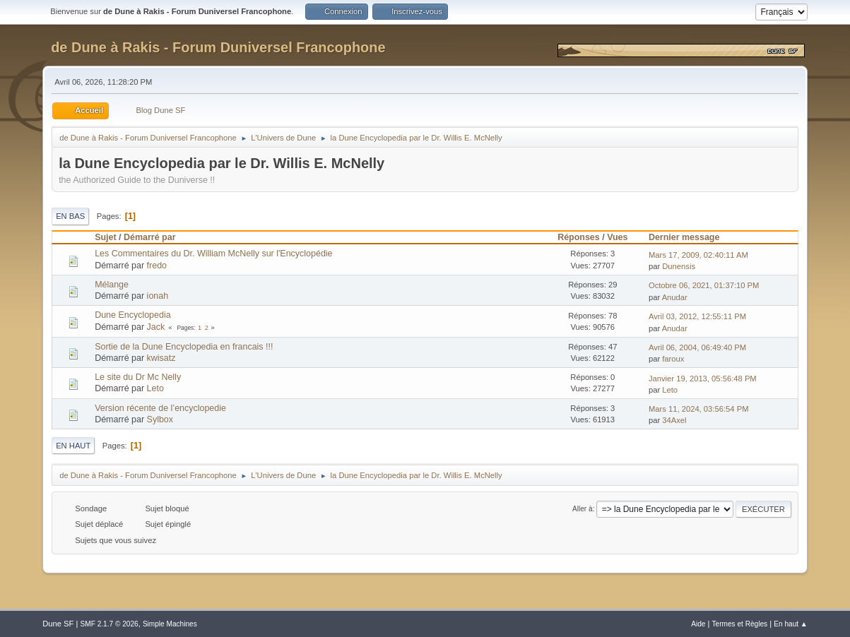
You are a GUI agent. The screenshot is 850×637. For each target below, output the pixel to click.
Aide (698, 624)
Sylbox (160, 419)
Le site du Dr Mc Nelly (138, 377)
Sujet (105, 237)
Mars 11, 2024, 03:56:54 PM (699, 409)
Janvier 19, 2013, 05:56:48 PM (703, 378)
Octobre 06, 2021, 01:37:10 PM (704, 285)
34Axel (674, 420)
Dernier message (684, 237)
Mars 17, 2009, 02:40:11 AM (698, 255)
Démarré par (156, 237)
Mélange (112, 285)
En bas (70, 216)
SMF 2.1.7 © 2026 (109, 624)
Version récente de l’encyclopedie (160, 408)
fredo (157, 265)
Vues (617, 237)
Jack (156, 327)
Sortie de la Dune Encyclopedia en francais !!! (184, 347)
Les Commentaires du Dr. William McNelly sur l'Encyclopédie (213, 253)
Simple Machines (170, 624)
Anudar (674, 297)
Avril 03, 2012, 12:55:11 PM (697, 316)
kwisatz (161, 358)
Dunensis (678, 266)
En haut (73, 445)
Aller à (582, 509)
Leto (155, 388)
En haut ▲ (791, 624)
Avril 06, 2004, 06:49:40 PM (697, 347)
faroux (673, 359)
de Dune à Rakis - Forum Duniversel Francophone (218, 47)
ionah (158, 296)
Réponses (578, 237)
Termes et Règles (740, 624)
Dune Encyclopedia (132, 315)
